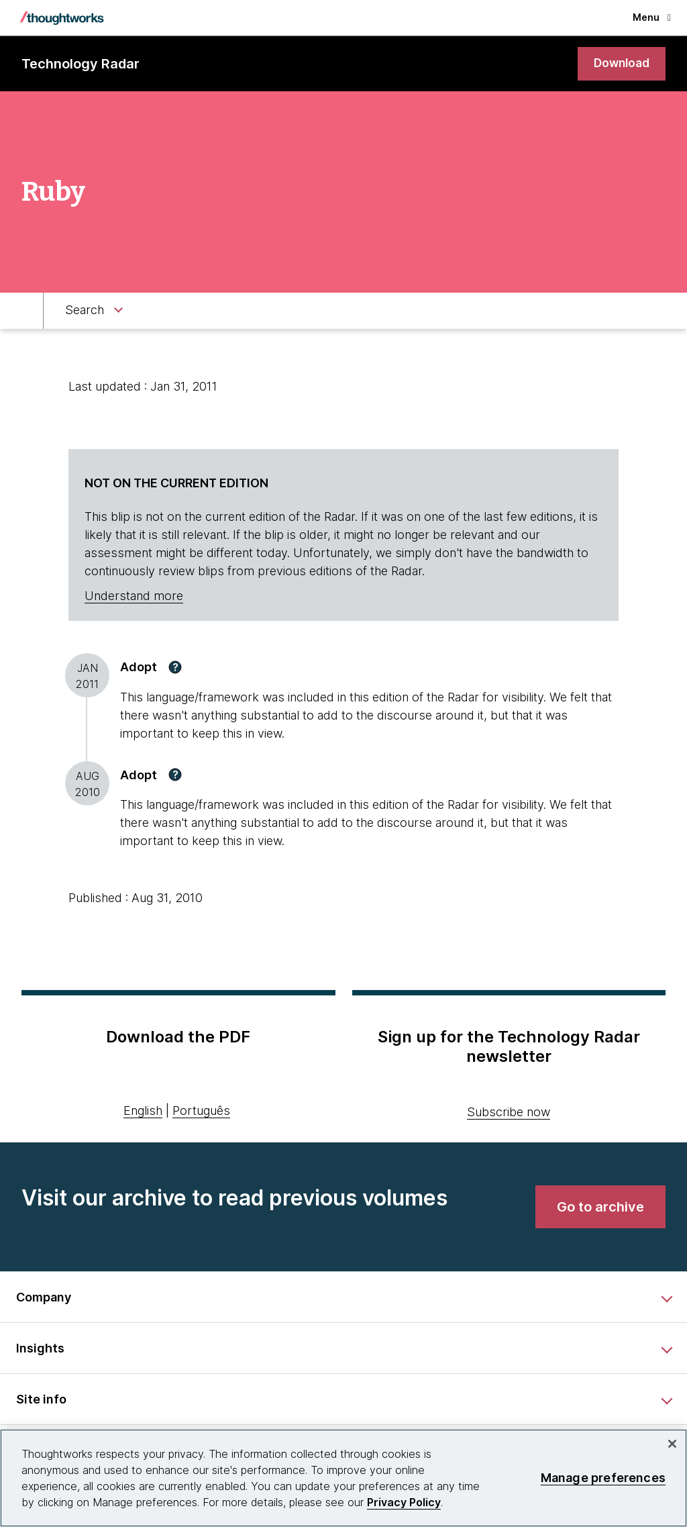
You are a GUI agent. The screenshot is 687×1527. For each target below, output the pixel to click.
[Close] (672, 1444)
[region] (343, 1478)
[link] (620, 64)
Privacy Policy (404, 1502)
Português (201, 1112)
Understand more (134, 597)
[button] (175, 668)
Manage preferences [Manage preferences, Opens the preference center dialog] (603, 1478)
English (142, 1112)
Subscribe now (508, 1112)
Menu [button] (652, 17)
